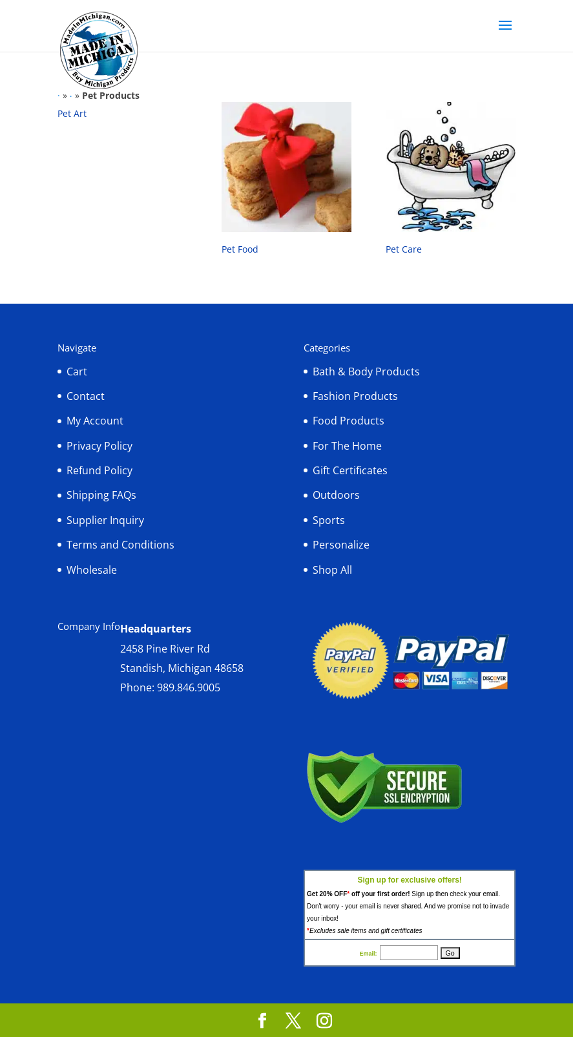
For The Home (347, 446)
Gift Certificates (350, 470)
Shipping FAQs (101, 495)
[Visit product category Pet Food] (286, 181)
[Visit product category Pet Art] (122, 113)
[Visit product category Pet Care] (451, 181)
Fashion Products (355, 396)
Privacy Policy (99, 446)
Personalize (341, 545)
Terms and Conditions (120, 545)
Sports (329, 520)
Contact (86, 396)
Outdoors (336, 495)
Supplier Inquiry (105, 520)
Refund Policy (99, 470)
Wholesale (92, 570)
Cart (77, 371)
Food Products (348, 421)
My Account (95, 421)
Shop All (332, 570)
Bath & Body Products (366, 371)
